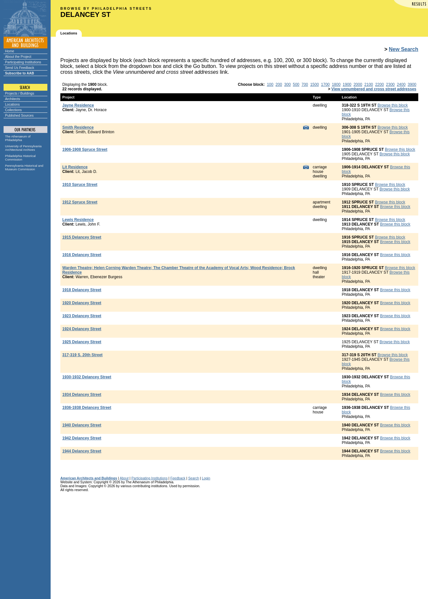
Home (9, 51)
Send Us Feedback (19, 68)
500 (296, 84)
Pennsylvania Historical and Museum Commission (24, 167)
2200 (379, 84)
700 (304, 84)
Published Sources (19, 115)
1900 (347, 84)
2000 (357, 84)
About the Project (18, 57)
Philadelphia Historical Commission (20, 157)
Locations (12, 104)
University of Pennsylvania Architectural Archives (23, 147)
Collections (13, 110)
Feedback (177, 478)
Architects (12, 99)
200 (278, 84)
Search (193, 478)
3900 (412, 84)
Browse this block (392, 105)
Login (206, 478)
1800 (336, 84)
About (124, 478)
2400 (401, 84)
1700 (325, 84)
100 (270, 84)
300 (287, 84)
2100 (368, 84)
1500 (314, 84)
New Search (403, 49)
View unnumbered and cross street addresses (373, 89)
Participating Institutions (23, 62)
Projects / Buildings (19, 93)
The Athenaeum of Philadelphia (18, 138)
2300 (390, 84)
